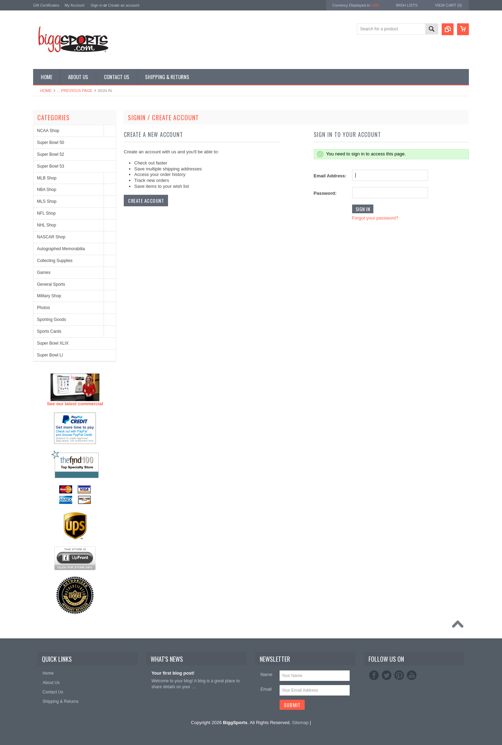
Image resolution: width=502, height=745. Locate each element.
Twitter (386, 675)
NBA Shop (46, 189)
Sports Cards (49, 331)
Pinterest (399, 675)
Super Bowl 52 (50, 154)
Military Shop (49, 295)
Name (266, 674)
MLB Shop (46, 178)
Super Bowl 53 (50, 166)
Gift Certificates (46, 5)
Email (266, 689)
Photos (43, 307)
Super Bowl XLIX (53, 343)
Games (44, 272)
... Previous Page (74, 91)
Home (46, 91)
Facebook (374, 675)
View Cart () (448, 5)
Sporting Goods (51, 319)
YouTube (412, 675)
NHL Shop (46, 225)
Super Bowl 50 (50, 142)
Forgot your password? (375, 218)
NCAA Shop (48, 130)
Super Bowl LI (50, 355)
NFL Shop (46, 213)
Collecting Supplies (55, 260)
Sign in (96, 5)
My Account (74, 5)
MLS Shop (46, 201)
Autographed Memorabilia (61, 248)
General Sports (51, 284)
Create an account (123, 5)
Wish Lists (406, 5)
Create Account (146, 200)
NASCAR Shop (51, 237)
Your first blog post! (172, 673)
